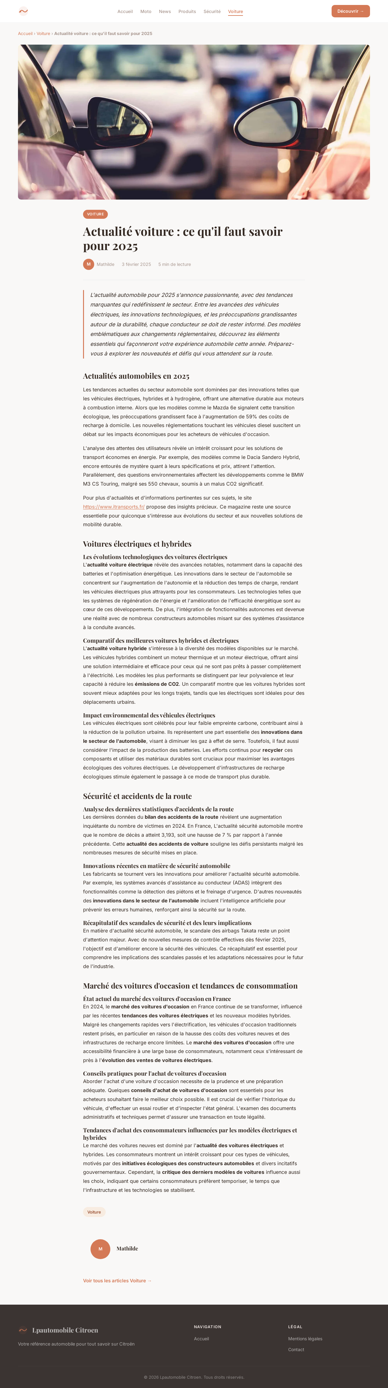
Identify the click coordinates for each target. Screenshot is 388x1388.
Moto (146, 11)
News (165, 11)
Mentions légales (305, 1338)
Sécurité (212, 11)
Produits (187, 11)
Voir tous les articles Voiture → (117, 1281)
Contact (296, 1349)
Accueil (125, 11)
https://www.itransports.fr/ (114, 507)
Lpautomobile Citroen (58, 1330)
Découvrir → (350, 11)
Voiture (235, 11)
